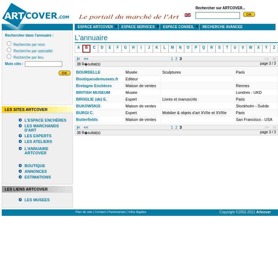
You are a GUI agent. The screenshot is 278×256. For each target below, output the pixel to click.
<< (86, 59)
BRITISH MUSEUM (93, 92)
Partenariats (117, 212)
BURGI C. (85, 113)
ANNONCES (36, 171)
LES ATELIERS (38, 141)
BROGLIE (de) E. (91, 99)
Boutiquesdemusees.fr (97, 79)
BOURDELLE (88, 72)
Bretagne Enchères (94, 86)
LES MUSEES (37, 200)
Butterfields (87, 119)
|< (78, 59)
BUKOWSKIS (88, 106)
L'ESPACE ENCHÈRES (45, 120)
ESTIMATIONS (38, 177)
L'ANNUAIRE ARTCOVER (36, 150)
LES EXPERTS (38, 136)
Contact (100, 212)
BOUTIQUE (35, 166)
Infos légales (137, 212)
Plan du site (83, 212)
